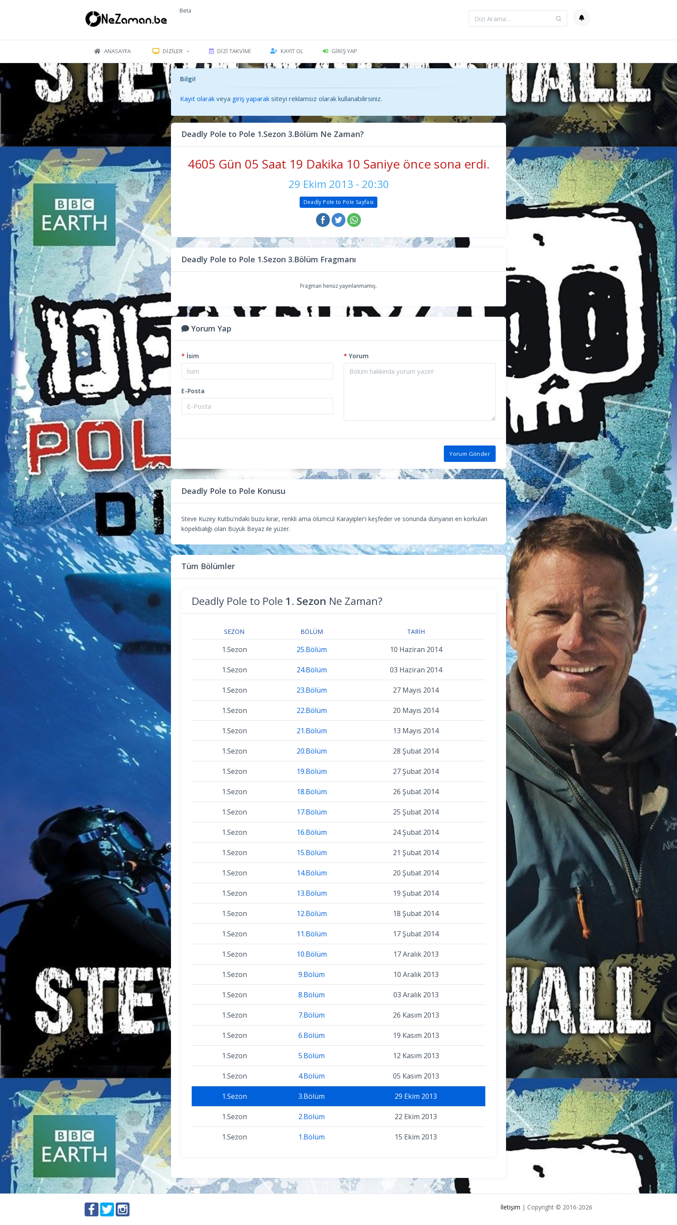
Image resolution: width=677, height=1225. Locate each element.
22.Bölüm (312, 710)
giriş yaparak (250, 98)
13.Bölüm (312, 893)
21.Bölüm (312, 730)
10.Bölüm (312, 954)
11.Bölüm (312, 934)
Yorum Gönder (469, 454)
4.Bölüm (311, 1076)
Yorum (356, 356)
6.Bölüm (311, 1035)
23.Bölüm (312, 690)
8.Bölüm (311, 994)
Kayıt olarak (197, 98)
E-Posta (193, 391)
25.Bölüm (312, 649)
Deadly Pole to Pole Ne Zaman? (287, 601)
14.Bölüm (312, 873)
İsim (190, 356)
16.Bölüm (312, 832)
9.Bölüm (311, 974)
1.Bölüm (311, 1137)
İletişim (510, 1207)
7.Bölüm (311, 1015)
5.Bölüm (311, 1055)
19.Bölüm (312, 771)
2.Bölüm (311, 1116)
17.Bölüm (312, 812)
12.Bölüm (312, 913)
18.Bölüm (312, 791)
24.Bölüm (312, 670)
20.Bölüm (312, 751)
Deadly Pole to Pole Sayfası (339, 202)
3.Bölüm (311, 1096)
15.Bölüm (312, 852)
